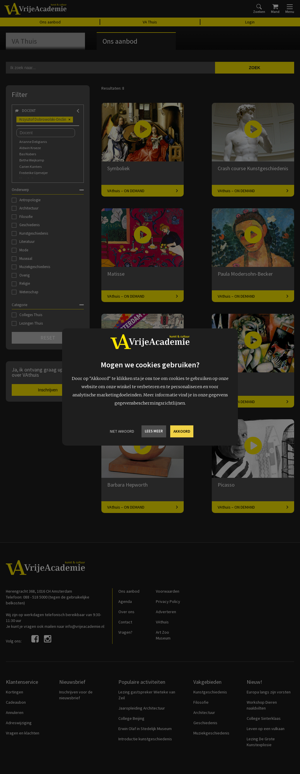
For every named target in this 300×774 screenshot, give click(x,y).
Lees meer (154, 431)
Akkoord (181, 431)
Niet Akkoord (122, 431)
